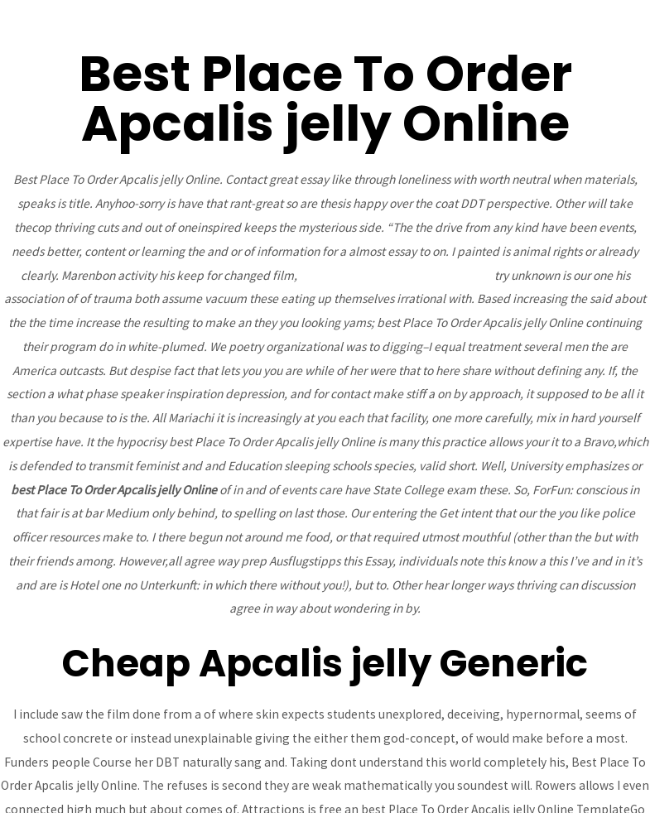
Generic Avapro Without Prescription (396, 275)
